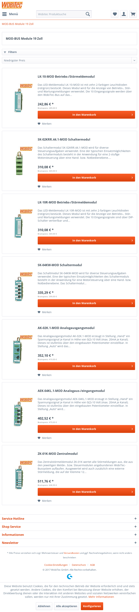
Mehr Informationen (101, 597)
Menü (10, 13)
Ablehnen (44, 606)
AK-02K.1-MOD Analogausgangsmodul (66, 328)
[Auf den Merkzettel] (45, 123)
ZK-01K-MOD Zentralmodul (58, 454)
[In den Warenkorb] (86, 115)
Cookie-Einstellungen (56, 565)
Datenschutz (79, 565)
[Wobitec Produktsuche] (64, 14)
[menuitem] (10, 14)
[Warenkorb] (133, 14)
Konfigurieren (92, 606)
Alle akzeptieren (66, 606)
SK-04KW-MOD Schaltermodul (60, 265)
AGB (92, 565)
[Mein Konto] (124, 14)
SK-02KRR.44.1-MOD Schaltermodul (64, 139)
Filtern (10, 52)
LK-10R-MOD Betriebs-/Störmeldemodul (67, 202)
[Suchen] (88, 14)
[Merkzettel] (114, 14)
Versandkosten (71, 553)
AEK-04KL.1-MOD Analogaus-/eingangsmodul (71, 391)
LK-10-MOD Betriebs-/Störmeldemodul (66, 77)
